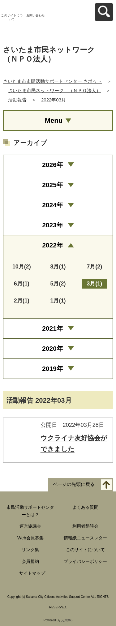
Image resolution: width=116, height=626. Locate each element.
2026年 (52, 164)
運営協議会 (30, 526)
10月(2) (21, 267)
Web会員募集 (30, 537)
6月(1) (21, 284)
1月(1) (58, 301)
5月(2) (58, 284)
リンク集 (30, 549)
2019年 (52, 368)
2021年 (52, 328)
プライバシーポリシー (85, 561)
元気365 (67, 620)
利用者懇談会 (85, 526)
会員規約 (30, 561)
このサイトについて (12, 17)
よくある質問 (85, 507)
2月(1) (21, 301)
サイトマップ (32, 573)
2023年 (52, 225)
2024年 (52, 204)
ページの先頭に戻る (74, 484)
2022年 (52, 245)
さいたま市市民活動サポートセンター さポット (52, 81)
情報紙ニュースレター (85, 537)
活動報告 (17, 99)
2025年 (52, 184)
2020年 (52, 348)
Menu (53, 120)
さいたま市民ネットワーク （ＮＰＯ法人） (54, 90)
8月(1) (58, 267)
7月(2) (94, 267)
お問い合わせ (35, 15)
